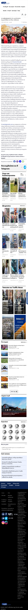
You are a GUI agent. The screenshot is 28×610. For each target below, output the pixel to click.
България (11, 7)
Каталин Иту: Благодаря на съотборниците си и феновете (16, 359)
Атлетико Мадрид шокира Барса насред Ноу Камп (16, 346)
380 (17, 368)
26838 (9, 229)
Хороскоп (4, 422)
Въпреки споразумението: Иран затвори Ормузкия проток (16, 353)
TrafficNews (24, 22)
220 (17, 386)
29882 (11, 256)
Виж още (14, 391)
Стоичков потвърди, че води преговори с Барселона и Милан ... (12, 458)
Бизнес (23, 7)
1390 (17, 355)
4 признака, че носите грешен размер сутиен (17, 366)
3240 (3, 256)
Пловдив (5, 7)
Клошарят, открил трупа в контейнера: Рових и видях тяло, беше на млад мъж (22, 225)
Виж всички (22, 174)
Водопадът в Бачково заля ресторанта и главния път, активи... (12, 476)
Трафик (11, 485)
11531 (3, 282)
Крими (4, 10)
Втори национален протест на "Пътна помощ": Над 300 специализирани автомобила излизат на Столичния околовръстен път (23, 195)
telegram (20, 161)
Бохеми (17, 485)
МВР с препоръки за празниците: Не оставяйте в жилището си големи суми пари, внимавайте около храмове (6, 251)
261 (11, 200)
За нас (2, 493)
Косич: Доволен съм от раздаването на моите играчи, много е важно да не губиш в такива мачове (17, 385)
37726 (19, 282)
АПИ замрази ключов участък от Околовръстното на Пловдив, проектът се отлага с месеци (7, 225)
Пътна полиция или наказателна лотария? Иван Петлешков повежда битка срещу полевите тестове (8, 304)
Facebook (14, 161)
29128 (19, 230)
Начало (3, 483)
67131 (10, 338)
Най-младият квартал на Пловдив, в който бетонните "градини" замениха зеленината (7, 330)
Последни (4, 342)
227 (17, 361)
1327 (17, 280)
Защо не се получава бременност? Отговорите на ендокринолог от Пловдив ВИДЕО (6, 276)
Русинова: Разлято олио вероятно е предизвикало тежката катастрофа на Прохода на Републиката (6, 195)
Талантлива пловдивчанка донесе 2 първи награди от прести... (12, 472)
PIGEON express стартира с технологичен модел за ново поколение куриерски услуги (19, 331)
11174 (22, 312)
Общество (16, 483)
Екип (9, 493)
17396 (11, 230)
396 (17, 348)
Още (18, 10)
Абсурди (3, 487)
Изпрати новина (27, 298)
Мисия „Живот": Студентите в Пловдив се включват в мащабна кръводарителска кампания (15, 276)
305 (26, 198)
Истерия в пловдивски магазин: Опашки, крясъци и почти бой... (12, 463)
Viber (17, 161)
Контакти (3, 504)
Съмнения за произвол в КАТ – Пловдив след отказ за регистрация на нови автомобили (14, 251)
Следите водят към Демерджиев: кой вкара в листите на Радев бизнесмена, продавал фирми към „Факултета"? (14, 225)
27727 (10, 312)
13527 (22, 338)
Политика (18, 7)
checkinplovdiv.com (7, 124)
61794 (9, 415)
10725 (26, 254)
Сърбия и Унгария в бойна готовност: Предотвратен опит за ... (11, 467)
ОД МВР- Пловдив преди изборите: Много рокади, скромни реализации (19, 306)
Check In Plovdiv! (17, 62)
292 (17, 379)
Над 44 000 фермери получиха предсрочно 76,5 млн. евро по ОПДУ (13, 195)
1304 (3, 200)
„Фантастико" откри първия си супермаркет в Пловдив (11, 413)
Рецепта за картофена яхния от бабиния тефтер (16, 377)
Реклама (3, 495)
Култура (14, 10)
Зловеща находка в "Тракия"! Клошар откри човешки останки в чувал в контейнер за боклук (21, 276)
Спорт (9, 10)
